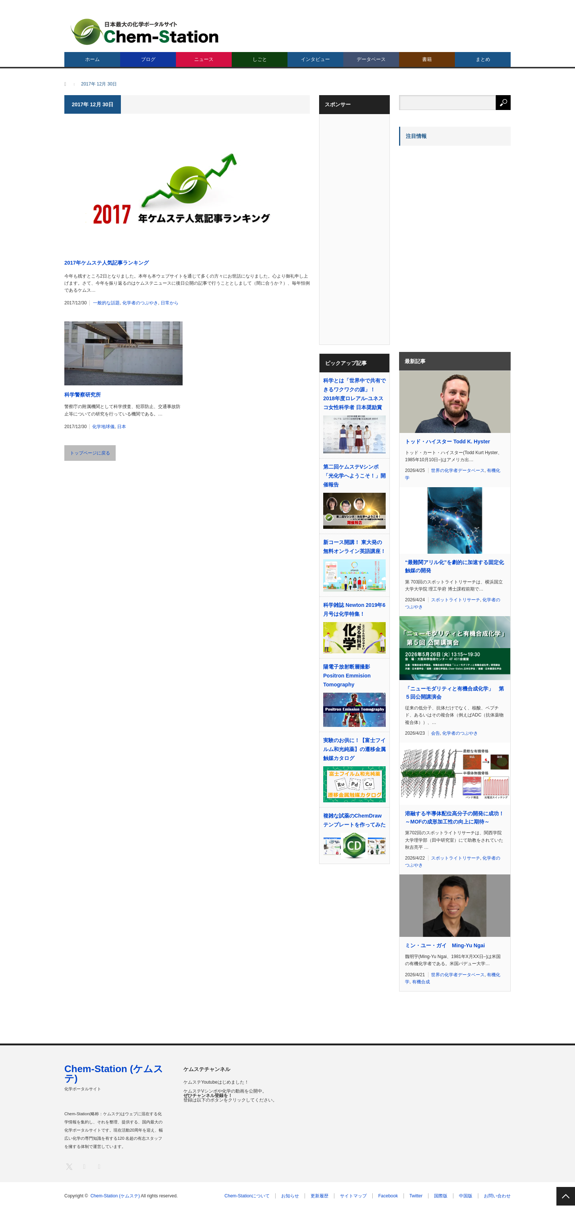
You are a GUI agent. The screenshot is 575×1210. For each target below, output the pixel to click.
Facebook (388, 1195)
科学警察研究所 (82, 395)
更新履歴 (319, 1195)
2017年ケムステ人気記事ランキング (106, 263)
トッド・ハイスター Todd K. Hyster (447, 441)
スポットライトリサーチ (455, 599)
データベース (371, 59)
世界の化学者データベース (458, 470)
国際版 (440, 1195)
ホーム (92, 59)
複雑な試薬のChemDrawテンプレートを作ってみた (354, 820)
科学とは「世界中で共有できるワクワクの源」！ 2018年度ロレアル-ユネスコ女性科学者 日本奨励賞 (354, 394)
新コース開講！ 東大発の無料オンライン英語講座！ (354, 546)
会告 (435, 733)
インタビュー (315, 59)
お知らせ (290, 1195)
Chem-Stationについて (247, 1195)
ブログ (148, 59)
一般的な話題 (106, 302)
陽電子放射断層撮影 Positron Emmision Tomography (347, 676)
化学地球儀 (103, 426)
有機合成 (421, 981)
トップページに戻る (90, 453)
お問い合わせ (497, 1195)
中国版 (465, 1195)
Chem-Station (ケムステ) (113, 1073)
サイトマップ (353, 1195)
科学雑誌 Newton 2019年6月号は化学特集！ (354, 609)
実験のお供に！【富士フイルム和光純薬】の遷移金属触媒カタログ (354, 749)
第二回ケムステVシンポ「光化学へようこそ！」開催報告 (354, 476)
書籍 (427, 59)
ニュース (203, 59)
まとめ (483, 59)
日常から (170, 302)
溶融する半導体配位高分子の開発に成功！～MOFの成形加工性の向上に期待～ (454, 818)
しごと (260, 59)
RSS (98, 1166)
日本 (121, 426)
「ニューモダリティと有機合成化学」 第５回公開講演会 (454, 693)
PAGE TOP (565, 1196)
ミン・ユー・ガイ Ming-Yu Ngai (445, 945)
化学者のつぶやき (140, 302)
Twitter (416, 1195)
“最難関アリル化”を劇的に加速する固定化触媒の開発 (454, 566)
